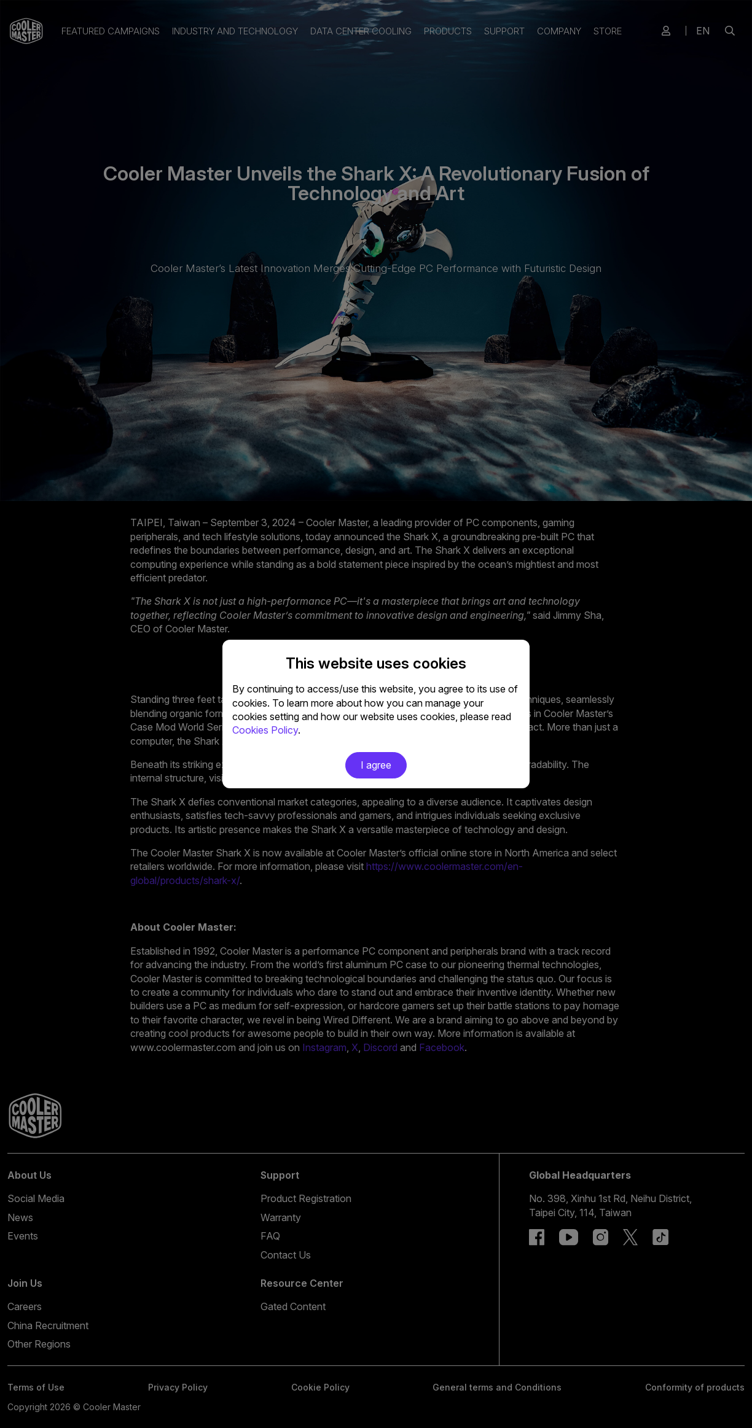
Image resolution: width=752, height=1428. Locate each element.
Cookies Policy (265, 730)
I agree (376, 765)
